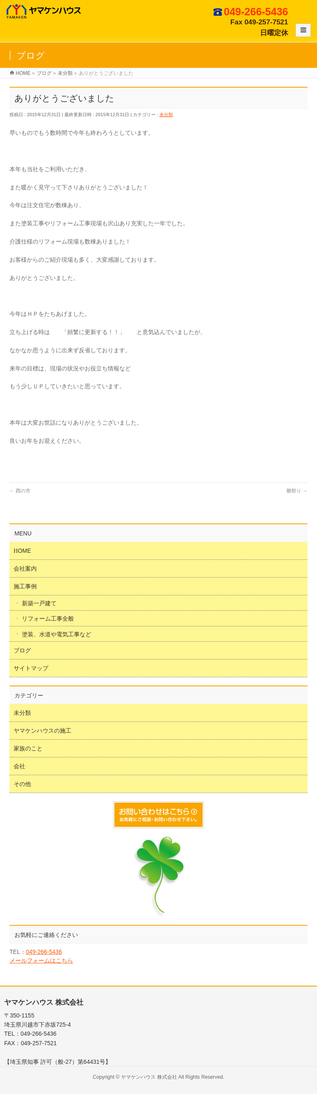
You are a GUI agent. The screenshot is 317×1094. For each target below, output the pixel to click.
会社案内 (25, 568)
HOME (22, 550)
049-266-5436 (44, 951)
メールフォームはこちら (41, 960)
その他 (22, 784)
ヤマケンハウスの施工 (42, 730)
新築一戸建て (39, 603)
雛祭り (297, 491)
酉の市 (20, 491)
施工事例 (25, 586)
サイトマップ (31, 668)
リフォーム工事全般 (48, 618)
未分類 (166, 114)
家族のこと (28, 748)
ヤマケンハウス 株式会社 (149, 1077)
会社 (19, 766)
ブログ (22, 650)
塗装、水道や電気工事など (56, 634)
